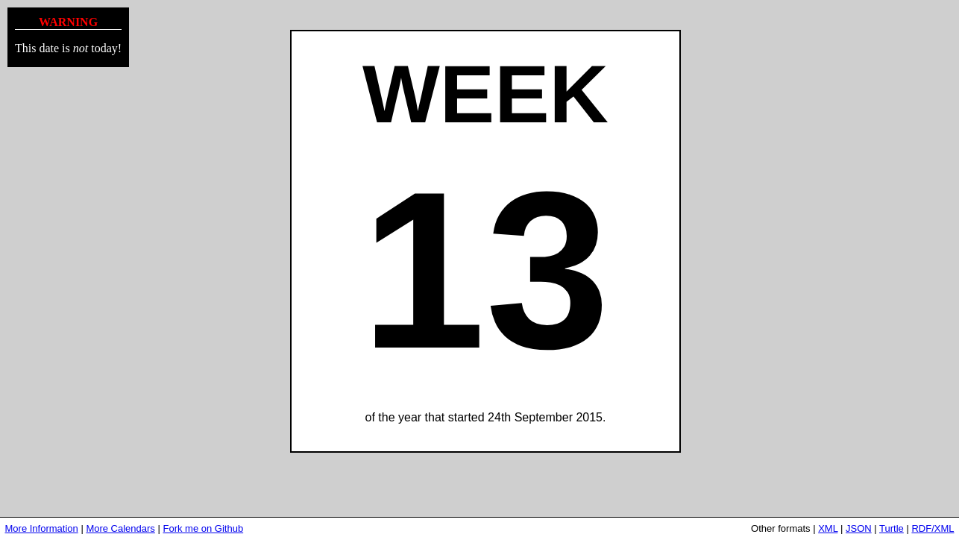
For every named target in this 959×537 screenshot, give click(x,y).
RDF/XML (932, 528)
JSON (859, 528)
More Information (41, 528)
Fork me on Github (203, 528)
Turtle (891, 528)
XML (827, 528)
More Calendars (120, 528)
